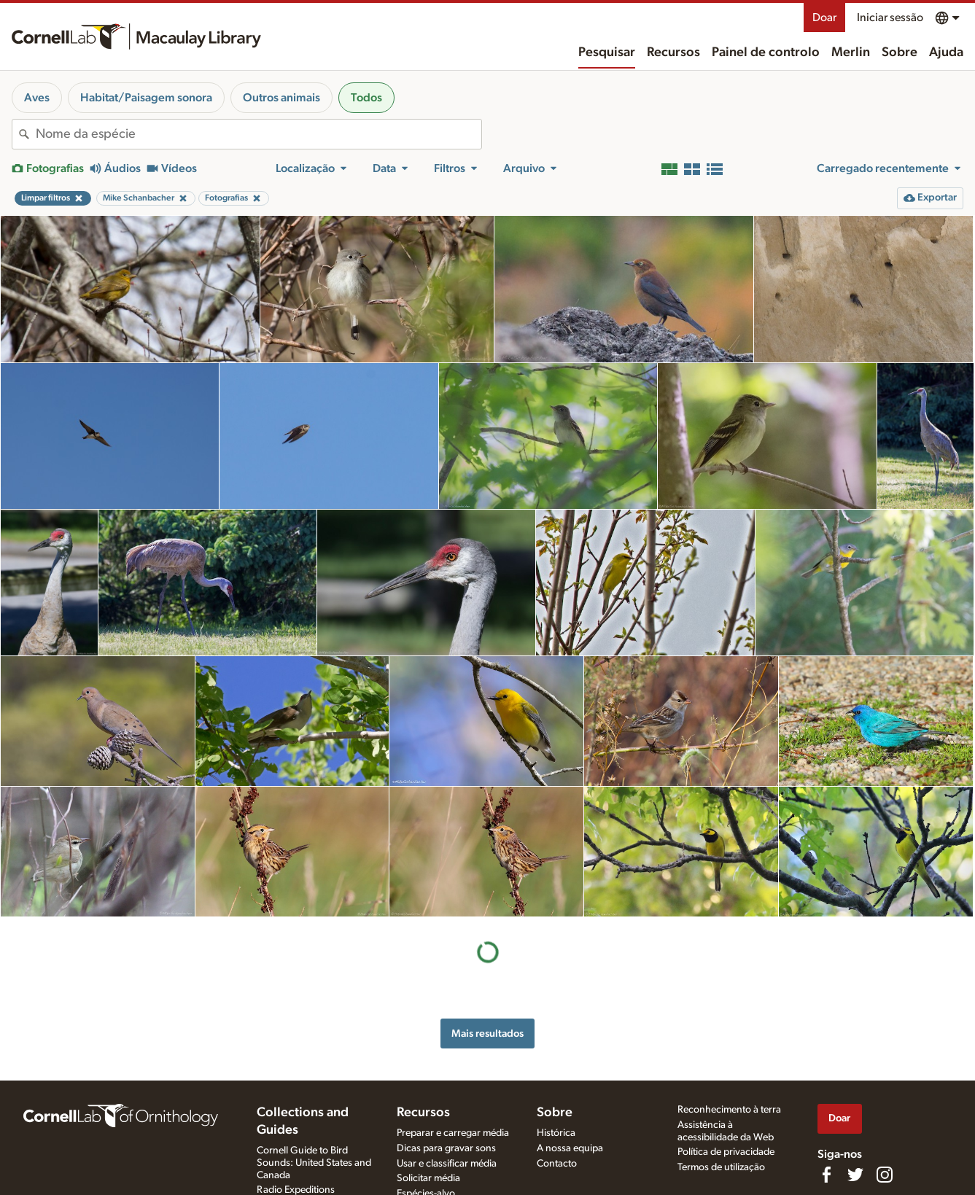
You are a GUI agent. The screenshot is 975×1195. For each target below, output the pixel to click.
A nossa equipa (570, 1148)
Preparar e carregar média (453, 1133)
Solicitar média (428, 1178)
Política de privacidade (725, 1152)
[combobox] (258, 134)
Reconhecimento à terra (729, 1110)
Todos (366, 98)
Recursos (673, 52)
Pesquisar (606, 52)
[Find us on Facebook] (826, 1174)
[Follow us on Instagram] (884, 1174)
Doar (824, 17)
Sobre (899, 52)
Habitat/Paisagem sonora (146, 98)
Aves (37, 98)
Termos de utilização (721, 1167)
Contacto (557, 1164)
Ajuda (946, 52)
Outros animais (281, 98)
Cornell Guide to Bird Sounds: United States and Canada (314, 1162)
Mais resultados (487, 1033)
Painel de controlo (766, 52)
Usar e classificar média (447, 1164)
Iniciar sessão (890, 17)
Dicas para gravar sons (446, 1148)
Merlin (850, 52)
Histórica (556, 1133)
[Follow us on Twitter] (855, 1174)
